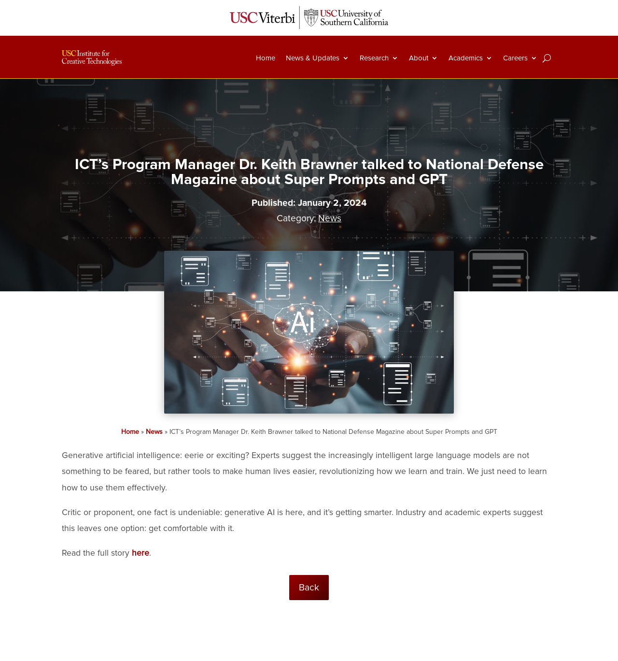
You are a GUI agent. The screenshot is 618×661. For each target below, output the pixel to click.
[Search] (547, 58)
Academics (466, 58)
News (329, 218)
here (140, 553)
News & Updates (312, 58)
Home (265, 58)
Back (309, 587)
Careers (515, 58)
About (418, 58)
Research (374, 58)
